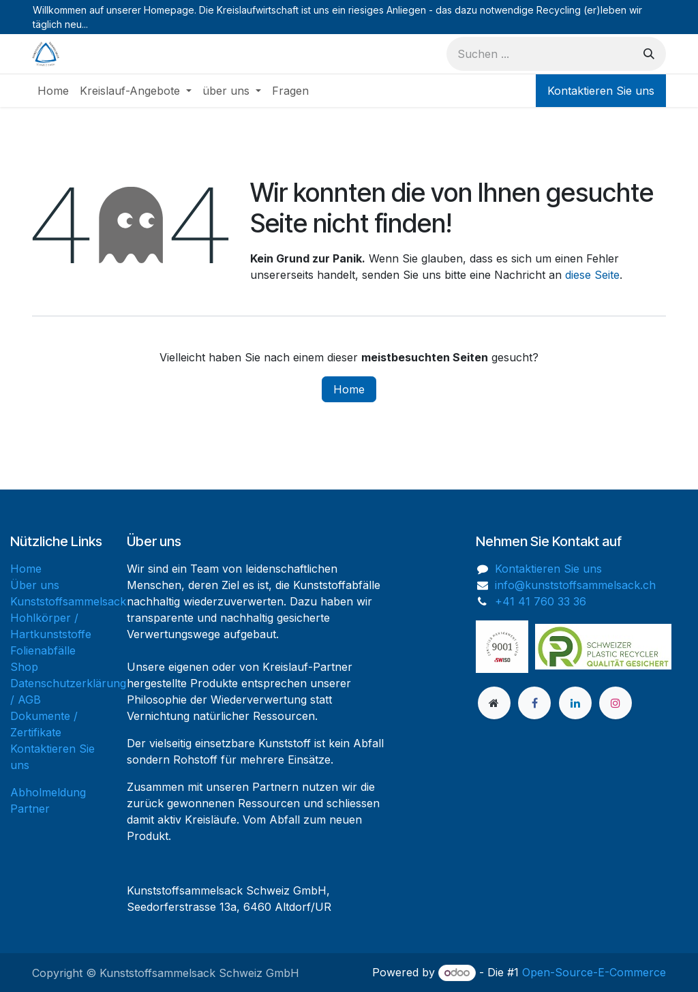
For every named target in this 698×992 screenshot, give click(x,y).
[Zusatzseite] (494, 703)
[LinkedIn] (575, 703)
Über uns (34, 585)
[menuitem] (53, 90)
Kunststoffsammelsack (68, 601)
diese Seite (592, 275)
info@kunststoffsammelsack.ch (575, 585)
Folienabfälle (43, 650)
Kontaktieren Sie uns (600, 90)
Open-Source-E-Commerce (594, 972)
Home (349, 389)
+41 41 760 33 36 (540, 601)
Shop (24, 667)
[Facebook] (534, 703)
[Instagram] (615, 703)
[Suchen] (649, 54)
